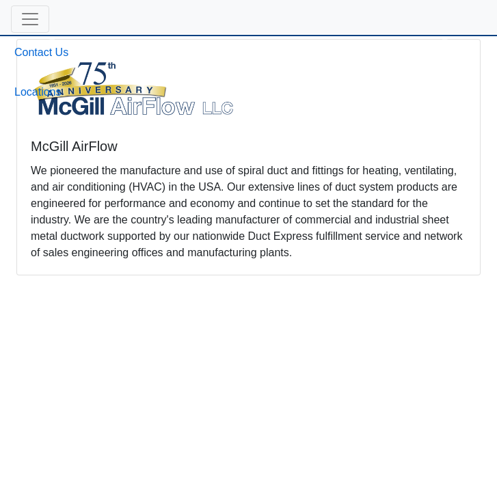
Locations (38, 92)
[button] (30, 19)
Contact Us (41, 52)
